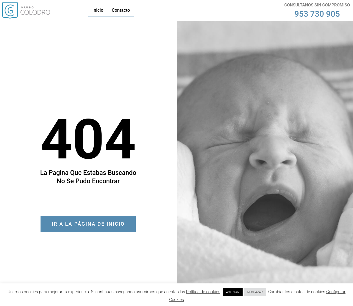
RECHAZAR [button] (255, 292)
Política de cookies (203, 291)
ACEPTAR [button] (232, 292)
